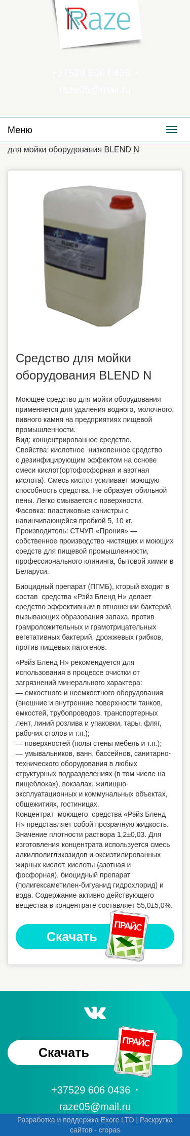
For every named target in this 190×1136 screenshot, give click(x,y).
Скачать (99, 936)
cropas (109, 1130)
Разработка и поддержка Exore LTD (75, 1120)
